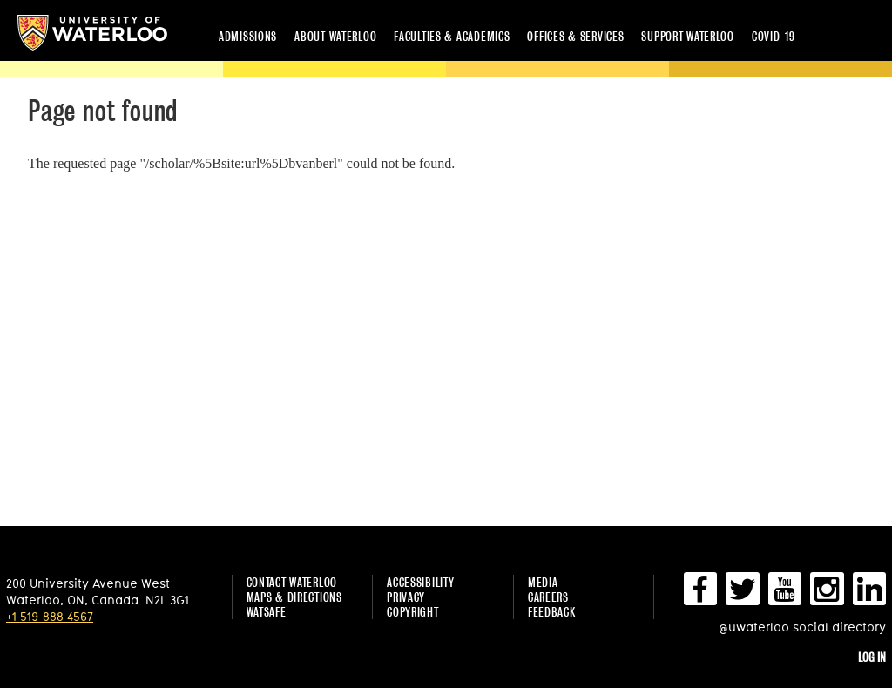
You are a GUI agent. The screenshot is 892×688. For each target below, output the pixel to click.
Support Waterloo (687, 36)
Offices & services (575, 36)
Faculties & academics (452, 36)
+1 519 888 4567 (49, 616)
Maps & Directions (294, 597)
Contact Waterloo (292, 582)
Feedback (552, 611)
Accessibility (420, 582)
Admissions (248, 36)
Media (543, 582)
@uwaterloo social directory (802, 626)
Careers (548, 597)
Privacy (406, 597)
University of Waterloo (92, 32)
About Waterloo (335, 36)
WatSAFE (267, 611)
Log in (872, 657)
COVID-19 (773, 36)
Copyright (412, 611)
